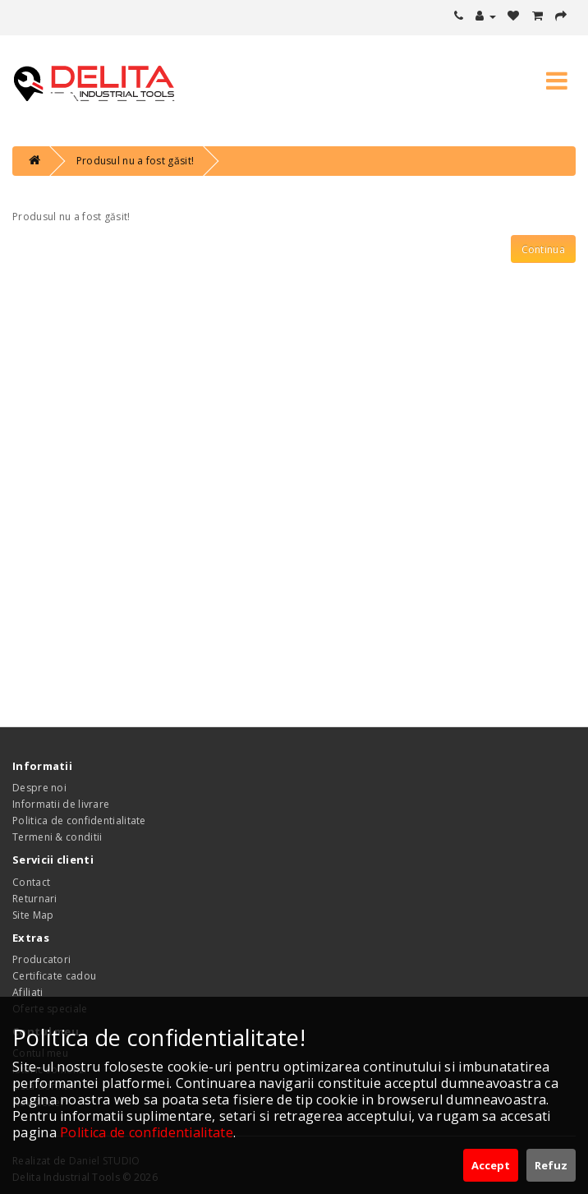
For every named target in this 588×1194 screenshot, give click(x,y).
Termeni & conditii (57, 837)
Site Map (32, 915)
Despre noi (39, 788)
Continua (543, 249)
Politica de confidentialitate (79, 821)
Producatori (41, 959)
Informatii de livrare (60, 804)
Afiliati (27, 992)
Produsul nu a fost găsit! (135, 161)
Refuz (551, 1165)
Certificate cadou (54, 976)
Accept (490, 1165)
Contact (31, 882)
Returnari (34, 899)
